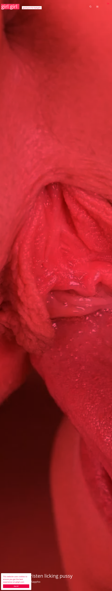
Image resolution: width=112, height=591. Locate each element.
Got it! (16, 586)
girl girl (9, 6)
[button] (90, 6)
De (108, 3)
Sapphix (35, 581)
